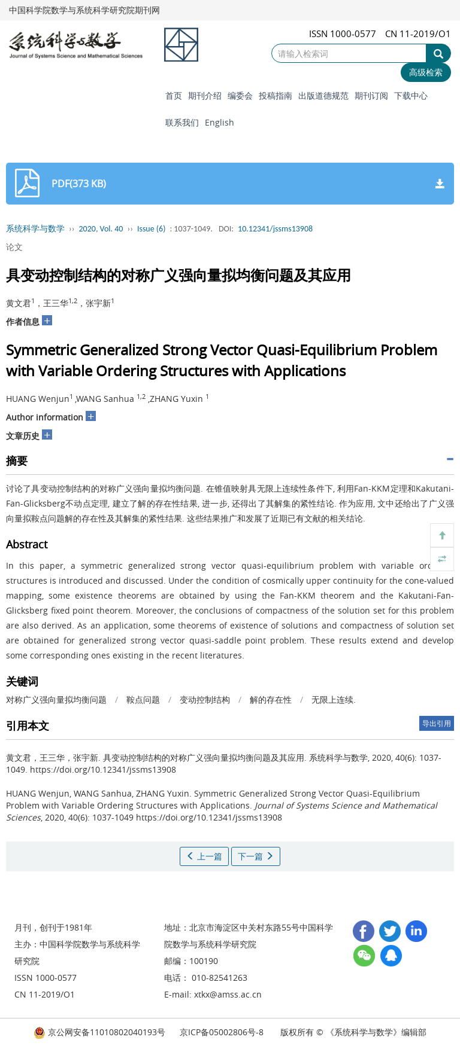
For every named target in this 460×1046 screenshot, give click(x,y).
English (219, 122)
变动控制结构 (205, 699)
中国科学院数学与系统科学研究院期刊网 (84, 10)
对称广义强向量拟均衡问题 (56, 699)
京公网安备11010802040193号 (99, 1032)
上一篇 (204, 856)
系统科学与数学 (35, 229)
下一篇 (256, 856)
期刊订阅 (371, 95)
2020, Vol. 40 (101, 229)
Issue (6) (151, 229)
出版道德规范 (323, 95)
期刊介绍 (205, 95)
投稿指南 (275, 95)
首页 (173, 95)
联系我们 (182, 122)
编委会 (240, 95)
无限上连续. (333, 699)
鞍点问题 (143, 699)
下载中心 (411, 95)
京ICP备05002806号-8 (222, 1032)
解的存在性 (271, 699)
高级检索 (426, 72)
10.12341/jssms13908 (275, 229)
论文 (14, 246)
